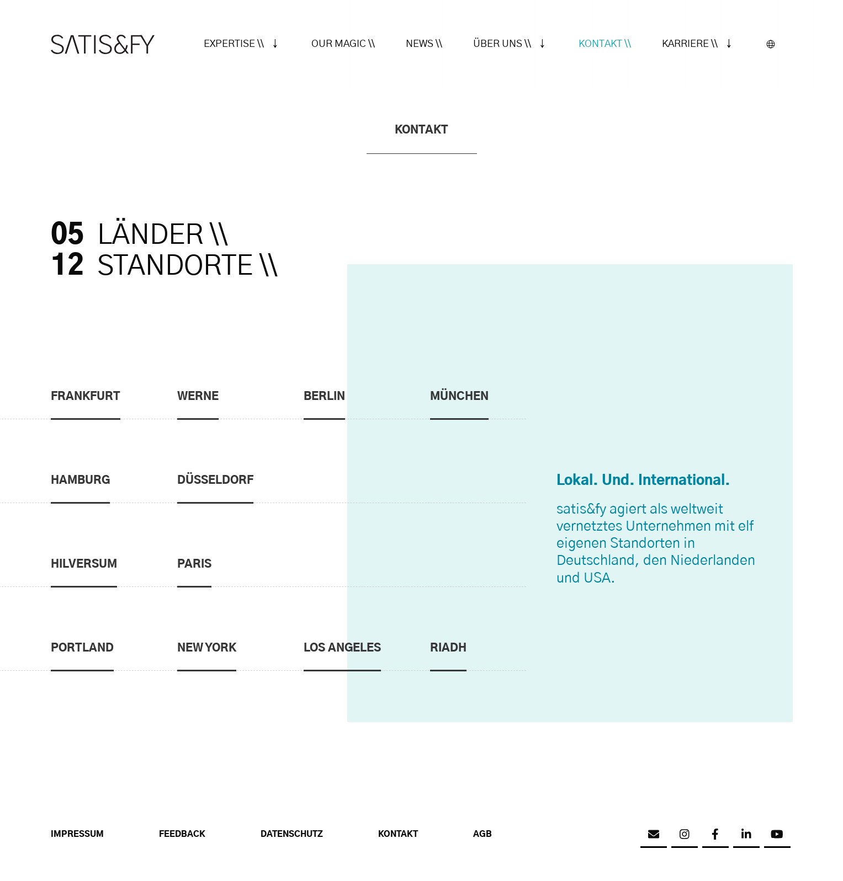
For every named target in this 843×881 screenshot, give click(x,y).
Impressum (77, 834)
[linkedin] (746, 834)
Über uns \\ (502, 44)
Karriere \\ (690, 44)
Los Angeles (342, 648)
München (459, 396)
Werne (198, 396)
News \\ (424, 44)
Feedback (182, 834)
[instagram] (684, 834)
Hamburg (80, 480)
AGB (482, 834)
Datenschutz (292, 834)
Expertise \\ (234, 44)
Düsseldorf (215, 480)
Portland (82, 648)
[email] (653, 834)
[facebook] (715, 834)
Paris (194, 564)
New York (206, 648)
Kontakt (398, 834)
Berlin (324, 396)
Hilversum (84, 564)
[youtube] (777, 834)
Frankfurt (85, 396)
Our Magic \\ (343, 44)
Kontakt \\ (605, 44)
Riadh (448, 648)
